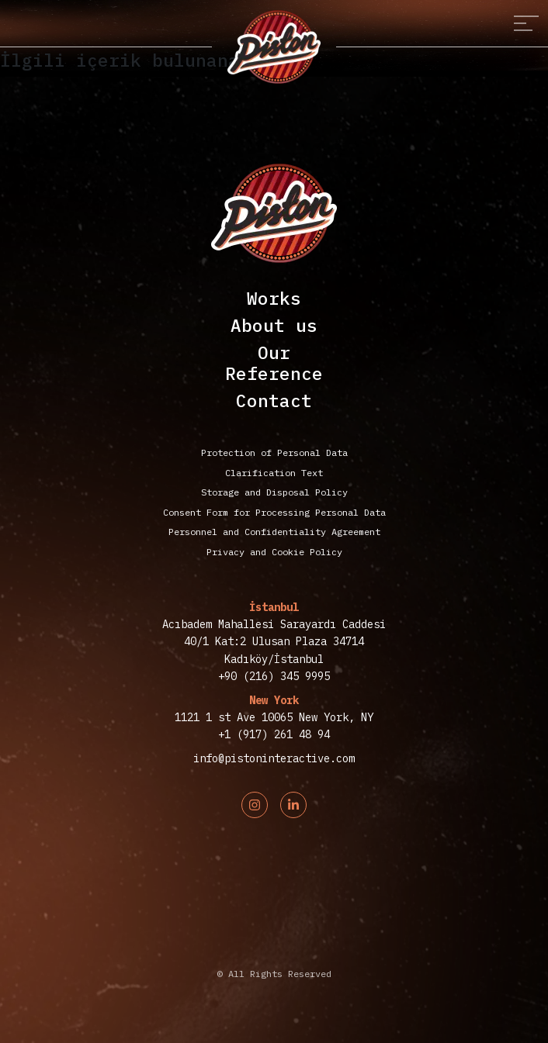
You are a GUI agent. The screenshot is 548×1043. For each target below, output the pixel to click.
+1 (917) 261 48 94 (274, 734)
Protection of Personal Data (274, 452)
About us (274, 325)
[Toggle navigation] (526, 23)
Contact (274, 400)
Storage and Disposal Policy (274, 492)
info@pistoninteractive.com (274, 758)
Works (274, 298)
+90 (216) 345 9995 (274, 676)
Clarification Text (274, 472)
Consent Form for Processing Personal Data (274, 512)
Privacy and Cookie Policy (274, 552)
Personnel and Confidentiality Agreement (274, 531)
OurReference (274, 363)
